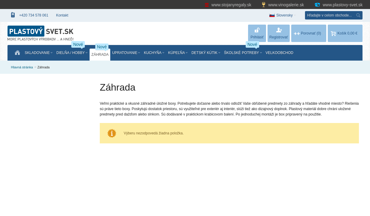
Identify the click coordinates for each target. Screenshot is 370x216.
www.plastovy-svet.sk (338, 4)
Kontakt (62, 15)
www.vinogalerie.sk (283, 4)
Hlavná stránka (22, 67)
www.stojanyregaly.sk (229, 4)
